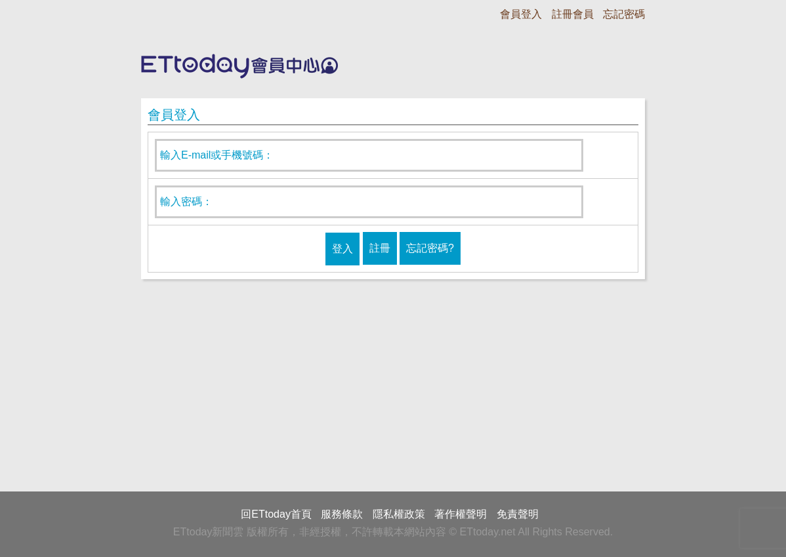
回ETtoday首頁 (276, 514)
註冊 (379, 248)
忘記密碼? (430, 248)
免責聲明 (518, 514)
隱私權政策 (399, 514)
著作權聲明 (460, 514)
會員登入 (521, 14)
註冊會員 (573, 14)
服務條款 (342, 514)
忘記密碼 (624, 14)
